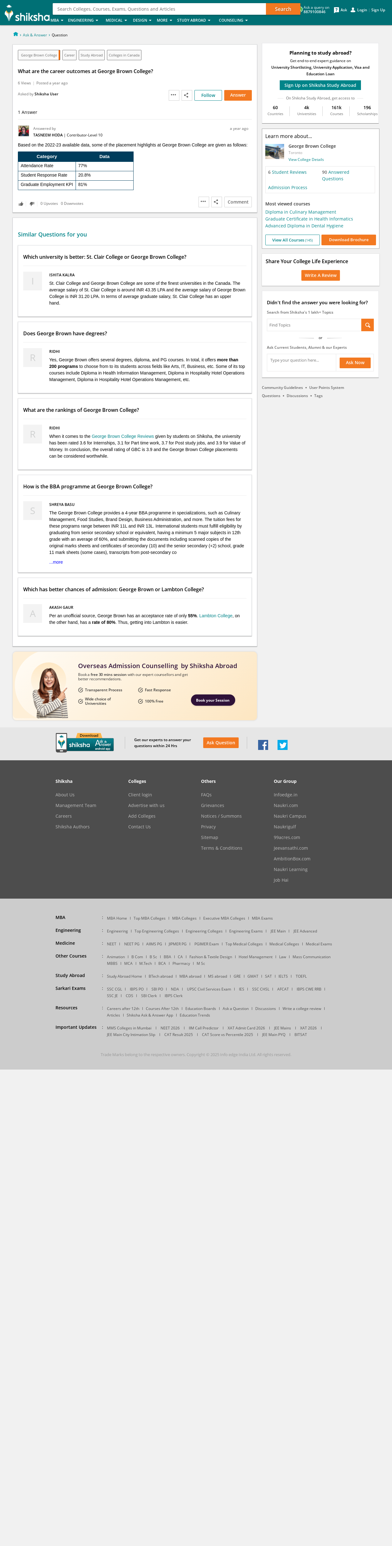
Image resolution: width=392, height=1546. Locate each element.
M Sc (201, 963)
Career (69, 55)
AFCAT (283, 989)
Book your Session (213, 700)
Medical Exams (319, 944)
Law (282, 956)
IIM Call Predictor (204, 1028)
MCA (128, 963)
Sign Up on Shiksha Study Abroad (320, 85)
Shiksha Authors (73, 827)
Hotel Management (256, 956)
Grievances (212, 805)
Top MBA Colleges (150, 918)
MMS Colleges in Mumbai (129, 1028)
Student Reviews (287, 172)
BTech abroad (161, 976)
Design (143, 20)
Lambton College (215, 615)
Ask (344, 10)
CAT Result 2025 (178, 1034)
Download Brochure (348, 239)
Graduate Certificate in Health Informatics (309, 219)
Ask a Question (236, 1008)
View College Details (306, 159)
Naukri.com (286, 805)
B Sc (153, 956)
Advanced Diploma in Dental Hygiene (304, 226)
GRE (237, 976)
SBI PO (157, 989)
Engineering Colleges (204, 931)
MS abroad (217, 976)
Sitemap (209, 837)
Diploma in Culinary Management (300, 212)
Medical (117, 20)
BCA (162, 963)
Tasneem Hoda (48, 135)
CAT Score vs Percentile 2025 (227, 1034)
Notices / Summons (221, 816)
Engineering (85, 20)
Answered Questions (335, 175)
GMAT (252, 976)
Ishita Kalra (62, 275)
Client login (140, 795)
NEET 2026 (170, 1028)
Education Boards (200, 1008)
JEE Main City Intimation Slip (131, 1034)
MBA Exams (262, 918)
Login (362, 10)
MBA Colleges (184, 918)
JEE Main (278, 931)
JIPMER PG (178, 944)
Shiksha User (46, 94)
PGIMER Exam (206, 944)
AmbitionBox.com (292, 859)
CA (180, 956)
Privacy (208, 827)
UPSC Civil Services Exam (209, 989)
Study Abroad (196, 20)
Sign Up (378, 10)
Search (283, 9)
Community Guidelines (282, 387)
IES (241, 989)
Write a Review (320, 275)
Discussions (297, 395)
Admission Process (287, 187)
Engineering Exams (246, 931)
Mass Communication (312, 956)
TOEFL (301, 976)
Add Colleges (142, 816)
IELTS (283, 976)
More (165, 20)
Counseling (235, 20)
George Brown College (39, 55)
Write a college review (302, 1008)
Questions (271, 395)
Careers (64, 816)
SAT (268, 976)
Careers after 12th (123, 1008)
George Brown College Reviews (123, 436)
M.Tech (145, 963)
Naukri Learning (291, 869)
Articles (113, 1015)
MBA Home (117, 918)
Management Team (76, 805)
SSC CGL (114, 989)
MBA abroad (190, 976)
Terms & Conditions (221, 848)
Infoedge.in (286, 795)
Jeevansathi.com (291, 848)
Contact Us (139, 827)
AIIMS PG (154, 944)
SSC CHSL (260, 989)
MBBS (112, 963)
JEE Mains (282, 1028)
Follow (208, 95)
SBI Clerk (149, 995)
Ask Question (221, 743)
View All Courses (292, 240)
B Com (137, 956)
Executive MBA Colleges (224, 918)
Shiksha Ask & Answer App (150, 1015)
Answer (238, 95)
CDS (129, 995)
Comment (238, 202)
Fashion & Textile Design (210, 956)
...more (56, 562)
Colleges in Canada (124, 55)
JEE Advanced (305, 931)
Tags (318, 395)
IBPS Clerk (174, 995)
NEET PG (132, 944)
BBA (167, 956)
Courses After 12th (162, 1008)
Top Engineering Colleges (157, 931)
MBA (57, 20)
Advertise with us (146, 805)
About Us (65, 795)
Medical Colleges (284, 944)
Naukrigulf (285, 827)
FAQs (206, 795)
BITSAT (300, 1034)
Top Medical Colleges (244, 944)
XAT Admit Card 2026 (246, 1028)
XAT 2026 (308, 1028)
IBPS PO (137, 989)
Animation (116, 956)
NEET (111, 944)
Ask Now (355, 362)
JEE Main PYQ (273, 1034)
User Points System (326, 387)
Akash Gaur (61, 607)
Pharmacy (181, 963)
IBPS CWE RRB (309, 989)
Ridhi (55, 351)
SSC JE (112, 995)
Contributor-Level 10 (85, 135)
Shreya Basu (62, 504)
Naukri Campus (290, 816)
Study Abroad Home (124, 976)
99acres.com (287, 837)
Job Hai (281, 880)
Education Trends (195, 1015)
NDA (175, 989)
